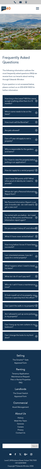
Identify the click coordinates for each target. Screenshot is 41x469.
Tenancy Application (20, 373)
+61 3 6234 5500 (20, 463)
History (20, 418)
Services (20, 423)
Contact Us (20, 433)
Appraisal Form (20, 363)
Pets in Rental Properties (20, 379)
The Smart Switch (20, 393)
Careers (20, 427)
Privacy (20, 430)
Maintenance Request (20, 376)
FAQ (20, 382)
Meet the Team (20, 421)
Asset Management (20, 407)
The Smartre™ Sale (20, 360)
